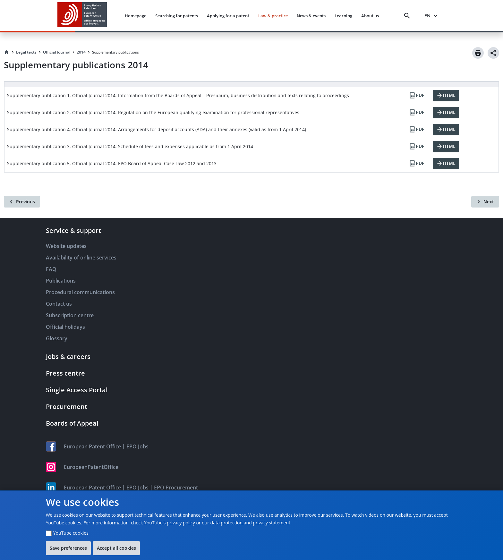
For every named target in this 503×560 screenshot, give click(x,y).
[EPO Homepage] (82, 15)
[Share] (493, 53)
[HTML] (446, 95)
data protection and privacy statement (250, 523)
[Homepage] (7, 52)
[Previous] (22, 202)
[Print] (478, 53)
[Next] (485, 202)
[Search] (408, 16)
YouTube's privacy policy (169, 523)
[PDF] (416, 95)
